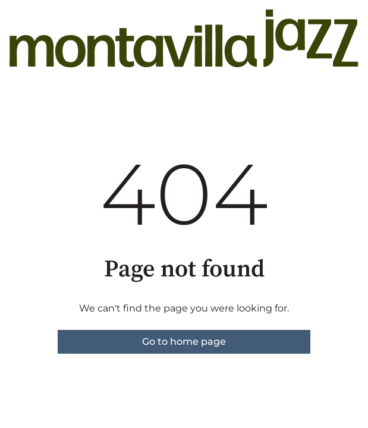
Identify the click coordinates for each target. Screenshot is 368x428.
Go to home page (184, 341)
